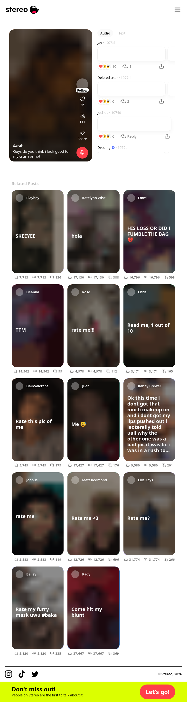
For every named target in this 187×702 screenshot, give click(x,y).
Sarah (18, 145)
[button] (157, 692)
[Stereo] (22, 10)
